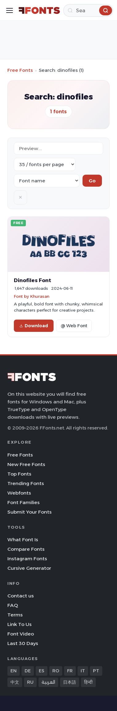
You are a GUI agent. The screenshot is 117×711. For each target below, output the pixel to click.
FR (70, 671)
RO (55, 671)
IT (83, 671)
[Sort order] (46, 180)
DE (28, 671)
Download (33, 325)
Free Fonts (20, 70)
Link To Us (19, 624)
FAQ (12, 605)
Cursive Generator (29, 568)
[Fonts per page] (44, 164)
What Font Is (22, 539)
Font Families (23, 502)
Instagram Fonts (27, 558)
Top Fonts (19, 474)
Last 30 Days (22, 643)
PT (96, 671)
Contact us (20, 596)
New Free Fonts (26, 464)
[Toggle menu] (9, 10)
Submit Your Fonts (29, 512)
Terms (15, 615)
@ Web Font (74, 325)
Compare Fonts (26, 549)
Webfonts (19, 493)
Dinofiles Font (32, 280)
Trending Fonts (25, 483)
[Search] (88, 10)
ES (41, 671)
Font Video (20, 634)
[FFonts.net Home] (39, 10)
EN (13, 671)
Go (92, 181)
